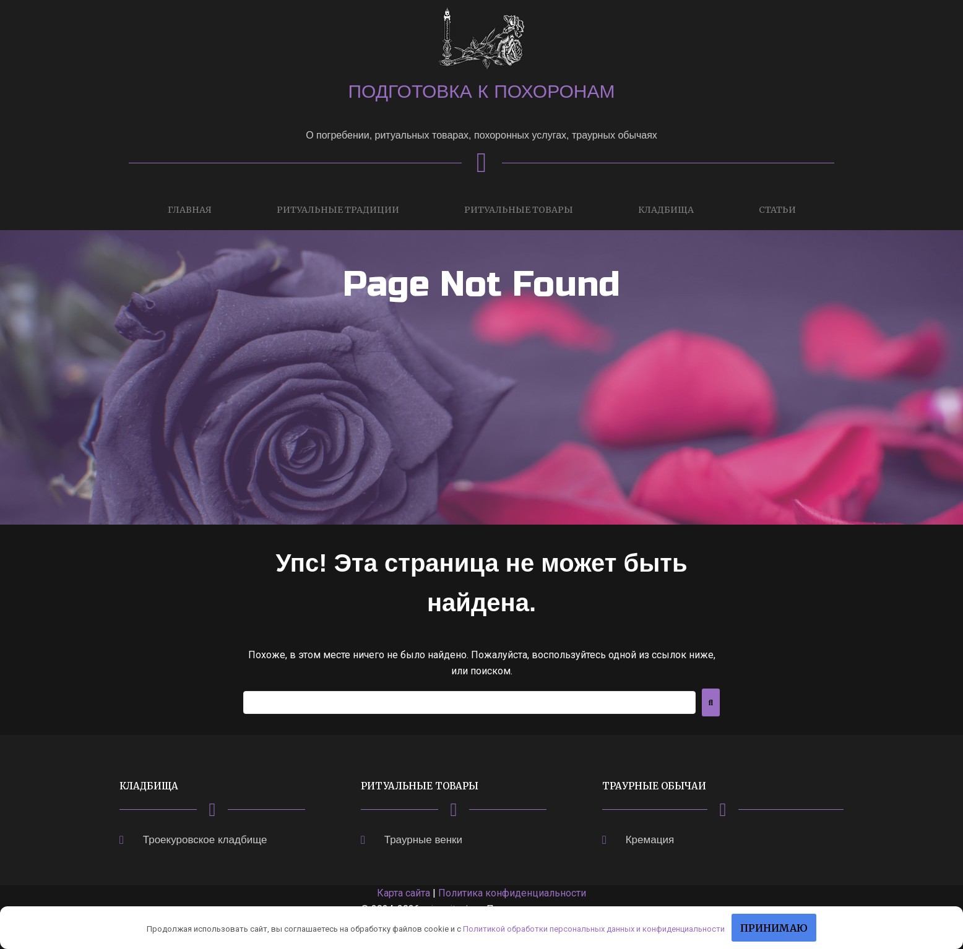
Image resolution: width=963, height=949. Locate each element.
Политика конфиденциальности (512, 893)
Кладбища (666, 209)
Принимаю (774, 928)
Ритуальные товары (518, 209)
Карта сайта (403, 893)
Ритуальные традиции (338, 209)
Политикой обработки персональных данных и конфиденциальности (594, 929)
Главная (190, 209)
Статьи (777, 209)
